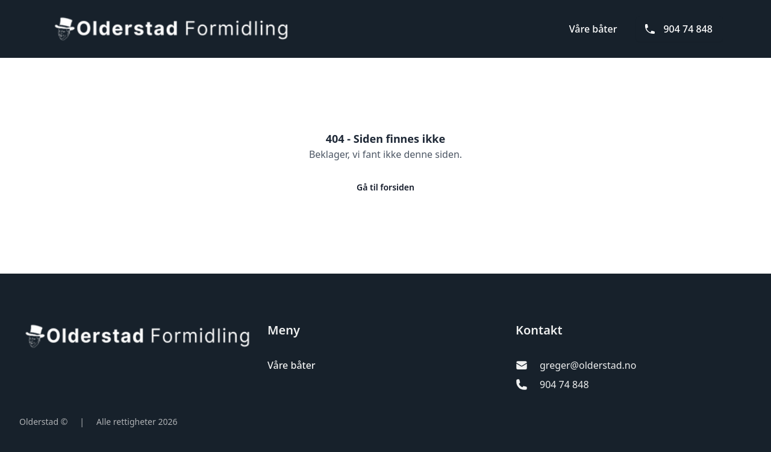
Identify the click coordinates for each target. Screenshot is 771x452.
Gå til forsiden (385, 187)
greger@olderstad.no (588, 365)
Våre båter (593, 29)
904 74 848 (678, 29)
